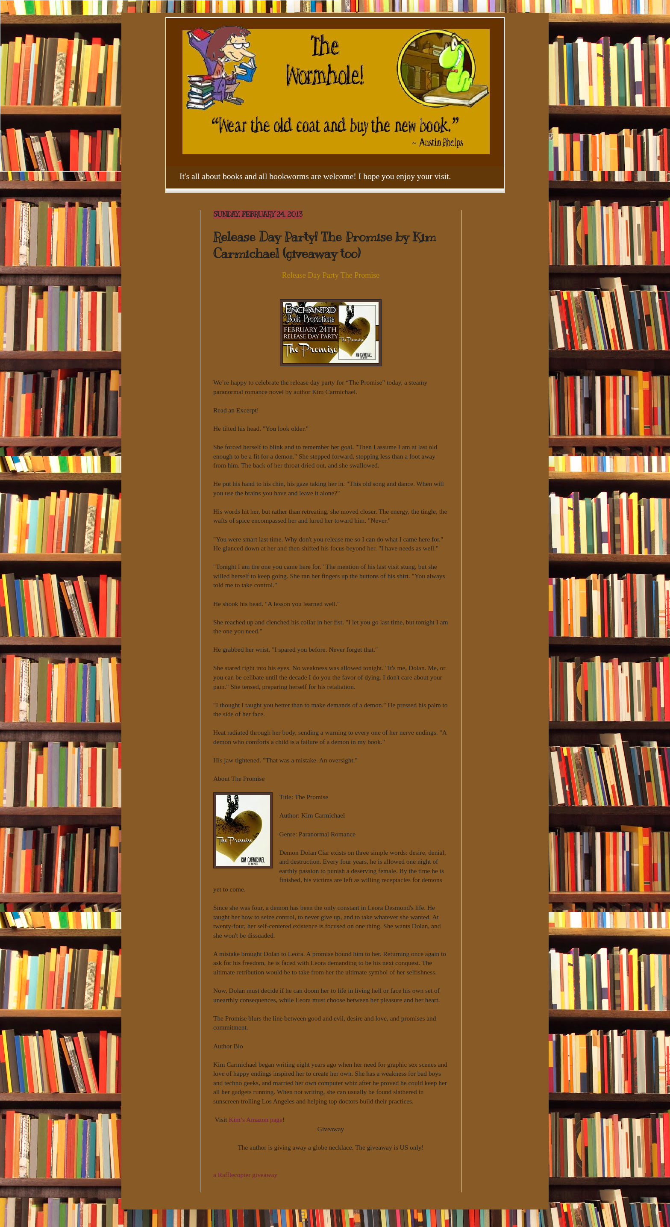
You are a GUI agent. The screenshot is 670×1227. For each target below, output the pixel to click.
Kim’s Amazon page (255, 1119)
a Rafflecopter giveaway (245, 1174)
